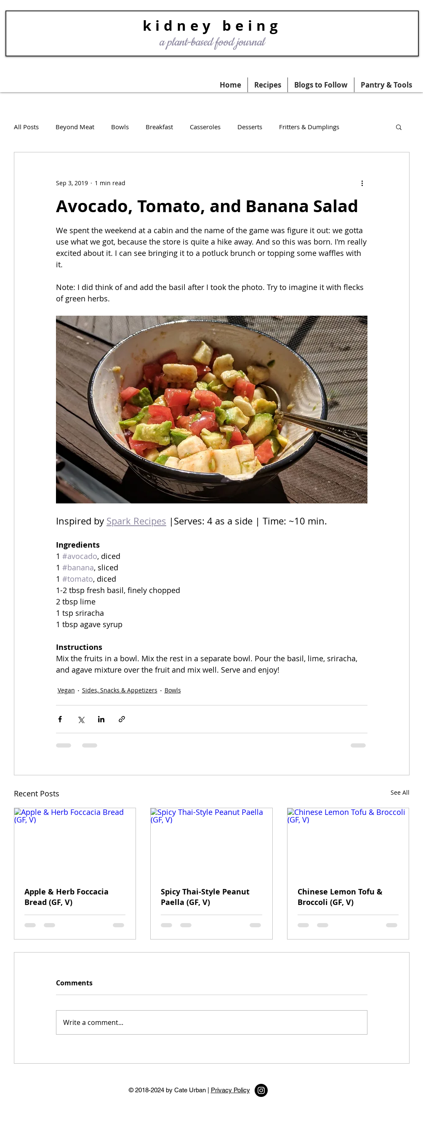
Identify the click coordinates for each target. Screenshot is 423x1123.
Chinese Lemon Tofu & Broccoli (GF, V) (340, 896)
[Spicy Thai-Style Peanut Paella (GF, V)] (211, 842)
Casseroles (205, 126)
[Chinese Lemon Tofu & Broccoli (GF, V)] (348, 842)
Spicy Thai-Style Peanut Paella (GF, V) (205, 896)
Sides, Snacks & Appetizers (119, 690)
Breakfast (159, 126)
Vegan (66, 690)
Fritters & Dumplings (309, 126)
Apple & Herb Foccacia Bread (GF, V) (66, 896)
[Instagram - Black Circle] (261, 1090)
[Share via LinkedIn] (101, 719)
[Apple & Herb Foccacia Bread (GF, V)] (75, 842)
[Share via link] (122, 719)
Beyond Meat (75, 126)
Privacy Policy (230, 1090)
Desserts (249, 126)
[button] (386, 84)
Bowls (120, 126)
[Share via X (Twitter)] (81, 719)
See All (400, 792)
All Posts (26, 126)
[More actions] (362, 183)
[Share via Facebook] (60, 719)
